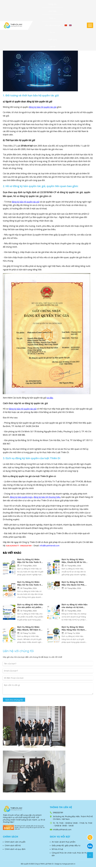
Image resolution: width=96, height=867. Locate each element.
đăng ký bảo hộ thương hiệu (47, 497)
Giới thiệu (52, 11)
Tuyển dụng (52, 39)
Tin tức (52, 32)
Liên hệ (52, 46)
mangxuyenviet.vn (68, 864)
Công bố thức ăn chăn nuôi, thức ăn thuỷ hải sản (72, 853)
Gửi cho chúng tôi (14, 699)
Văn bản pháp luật (52, 25)
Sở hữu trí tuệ (57, 849)
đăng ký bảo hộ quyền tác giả (42, 107)
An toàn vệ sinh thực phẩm (63, 841)
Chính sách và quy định (15, 849)
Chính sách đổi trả (13, 845)
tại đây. (50, 397)
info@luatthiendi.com (62, 829)
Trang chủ (52, 4)
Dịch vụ (53, 18)
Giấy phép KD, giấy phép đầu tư (66, 845)
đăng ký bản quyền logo (21, 497)
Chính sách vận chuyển (15, 841)
